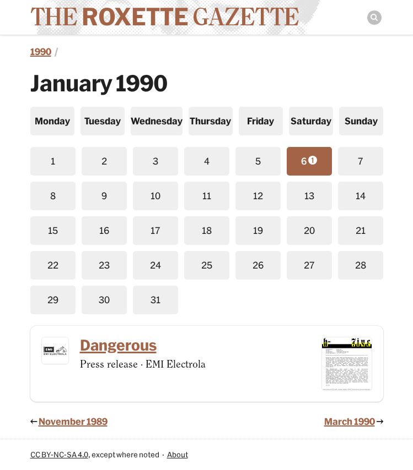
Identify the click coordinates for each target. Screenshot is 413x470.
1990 (40, 51)
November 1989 (73, 421)
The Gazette (164, 16)
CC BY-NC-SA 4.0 (59, 454)
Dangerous (118, 345)
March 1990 (349, 421)
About (177, 454)
